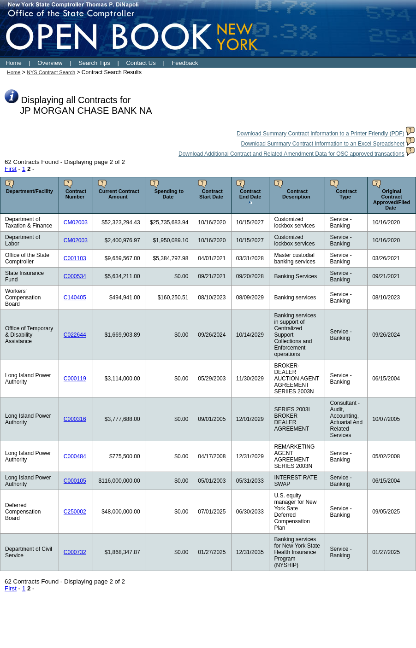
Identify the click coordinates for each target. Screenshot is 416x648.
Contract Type (346, 193)
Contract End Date (250, 193)
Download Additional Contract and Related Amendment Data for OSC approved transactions (291, 154)
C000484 (75, 456)
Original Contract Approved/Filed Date (391, 199)
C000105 (75, 481)
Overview (49, 62)
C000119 (75, 378)
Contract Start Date (211, 193)
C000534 (75, 276)
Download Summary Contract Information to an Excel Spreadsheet (322, 143)
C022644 (75, 335)
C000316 (75, 419)
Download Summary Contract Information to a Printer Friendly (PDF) (320, 133)
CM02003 (76, 222)
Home (14, 62)
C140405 (75, 297)
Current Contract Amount (119, 193)
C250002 (75, 511)
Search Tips (94, 62)
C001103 (75, 258)
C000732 (75, 552)
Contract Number (75, 193)
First (11, 168)
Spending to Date (169, 193)
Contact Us (140, 62)
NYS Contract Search (51, 72)
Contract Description (296, 193)
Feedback (185, 62)
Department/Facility (29, 191)
